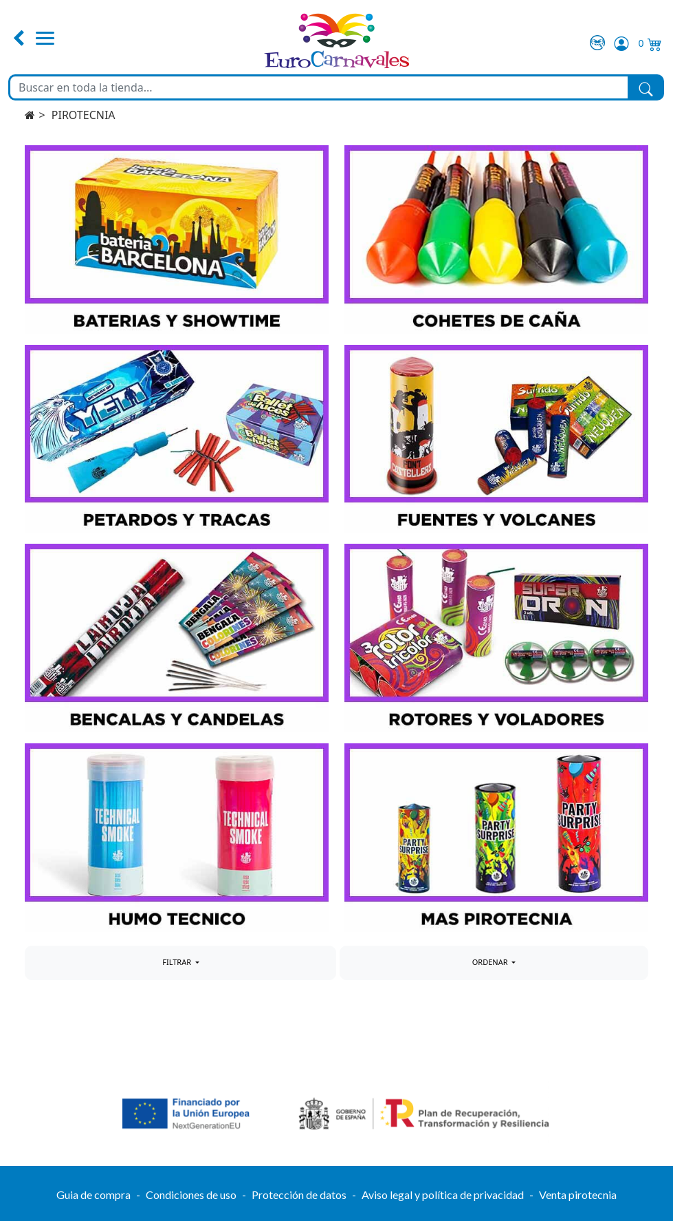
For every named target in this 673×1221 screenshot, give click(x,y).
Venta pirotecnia (578, 1194)
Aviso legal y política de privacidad (443, 1194)
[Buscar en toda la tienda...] (319, 87)
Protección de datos (299, 1194)
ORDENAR (491, 962)
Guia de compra (93, 1194)
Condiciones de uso (191, 1194)
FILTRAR (177, 962)
